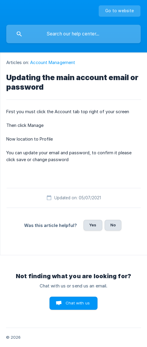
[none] (119, 11)
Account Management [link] (52, 62)
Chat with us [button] (78, 303)
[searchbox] (73, 34)
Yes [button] (92, 224)
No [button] (113, 224)
